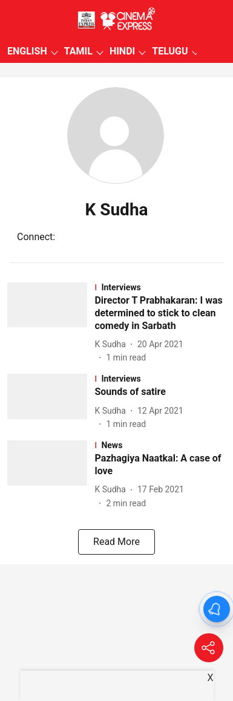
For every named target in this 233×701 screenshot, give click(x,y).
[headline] (160, 313)
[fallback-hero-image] (50, 323)
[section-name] (160, 287)
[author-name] (112, 344)
